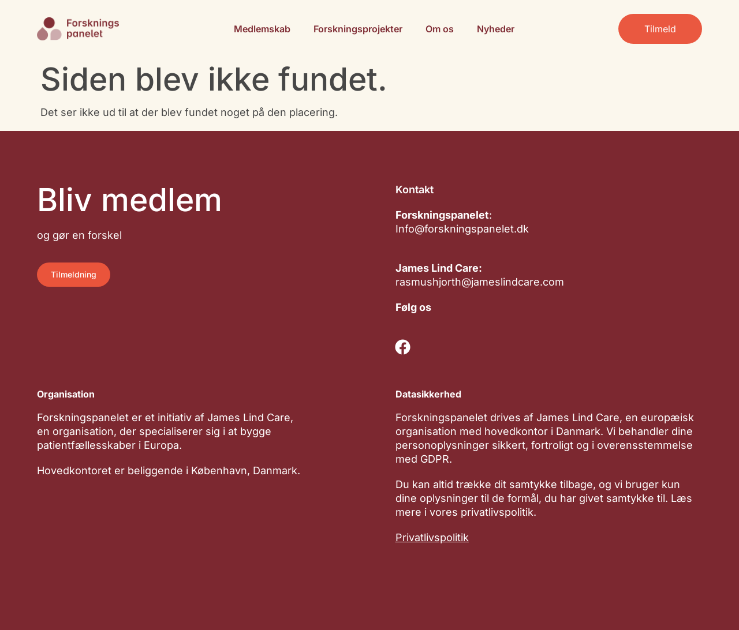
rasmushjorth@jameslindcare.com (479, 282)
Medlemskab (262, 29)
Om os (440, 29)
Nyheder (495, 29)
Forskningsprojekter (357, 29)
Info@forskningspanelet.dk (462, 229)
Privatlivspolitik (432, 537)
